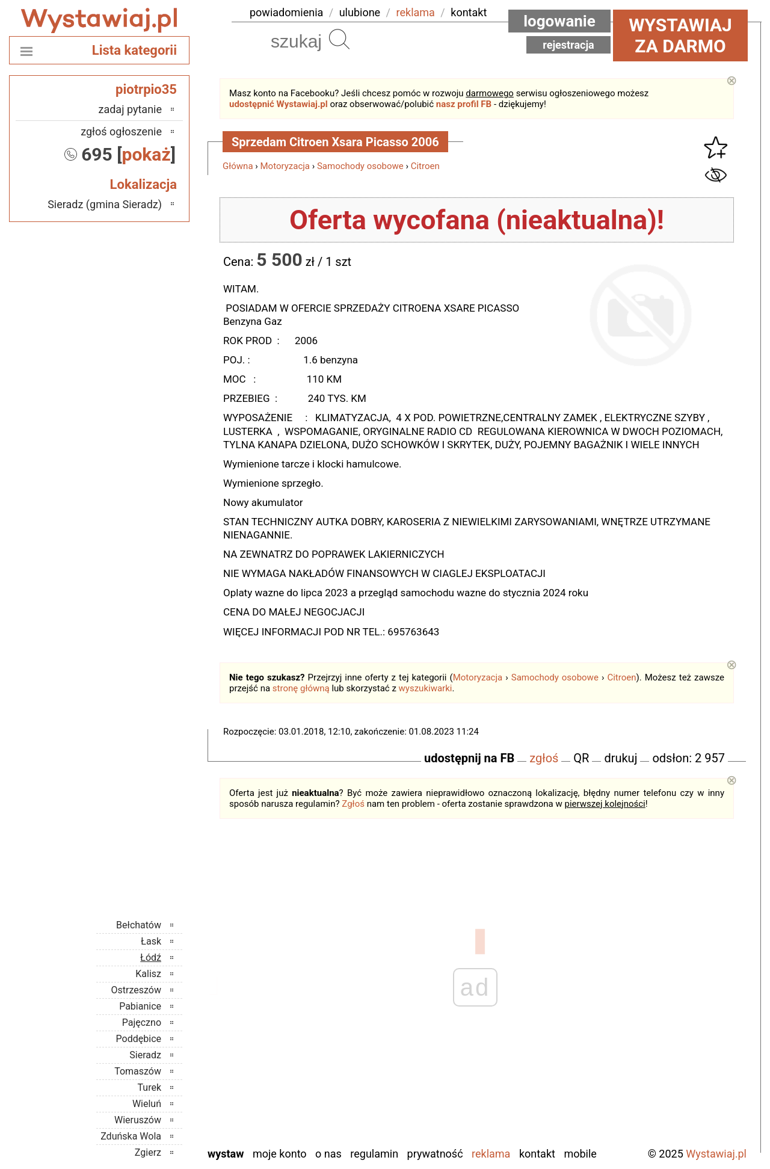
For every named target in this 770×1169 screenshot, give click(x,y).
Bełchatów (138, 925)
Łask (151, 941)
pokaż (146, 154)
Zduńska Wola (130, 1136)
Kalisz (148, 973)
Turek (150, 1087)
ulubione (359, 12)
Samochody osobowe (360, 166)
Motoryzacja (285, 166)
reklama (415, 12)
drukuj (620, 758)
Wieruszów (137, 1120)
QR (581, 758)
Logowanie (559, 21)
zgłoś (543, 758)
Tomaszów (137, 1071)
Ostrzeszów (136, 990)
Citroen (425, 166)
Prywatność (435, 1153)
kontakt (469, 12)
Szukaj (339, 39)
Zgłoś (353, 803)
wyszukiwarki (425, 688)
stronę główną (301, 688)
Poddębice (138, 1038)
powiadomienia (286, 12)
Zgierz (148, 1152)
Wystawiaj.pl (716, 1153)
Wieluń (146, 1103)
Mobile (580, 1153)
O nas (328, 1153)
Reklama (491, 1153)
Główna (238, 166)
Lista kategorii (134, 50)
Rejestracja (568, 45)
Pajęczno (141, 1022)
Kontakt (537, 1153)
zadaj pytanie (130, 109)
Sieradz (145, 1055)
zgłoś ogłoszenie (121, 131)
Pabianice (140, 1006)
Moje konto (280, 1153)
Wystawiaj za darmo (680, 35)
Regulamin (374, 1153)
